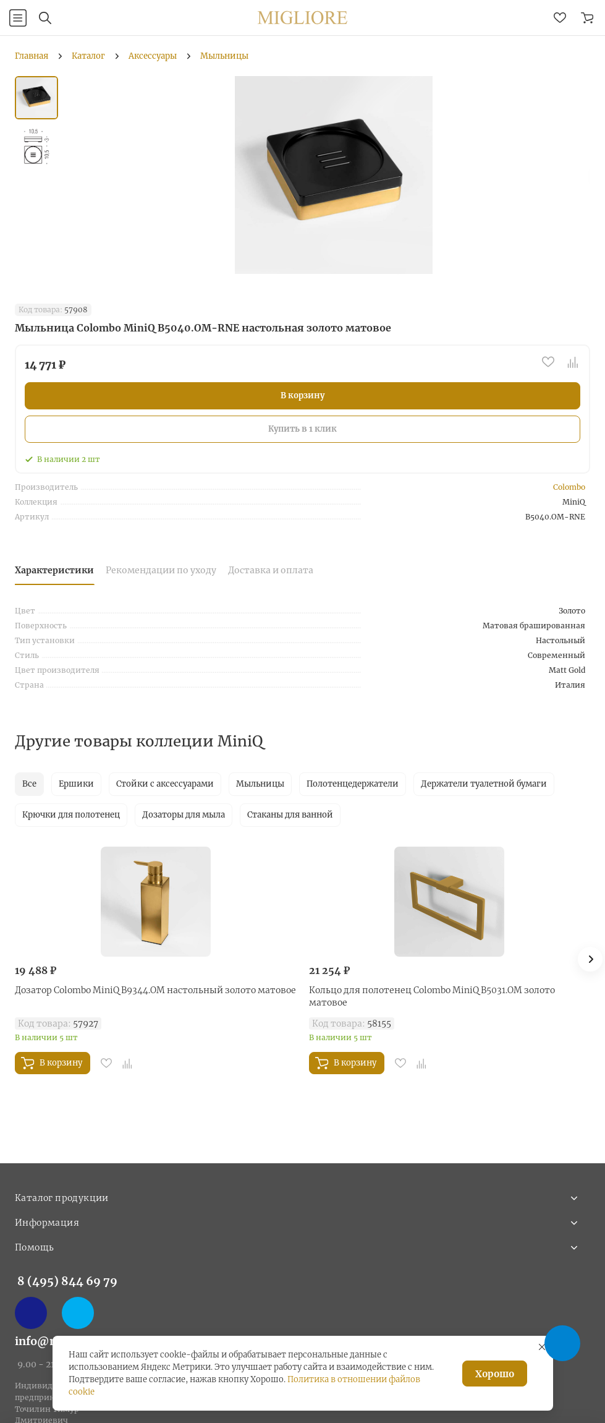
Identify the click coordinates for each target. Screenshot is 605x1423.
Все (29, 784)
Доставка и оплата (270, 570)
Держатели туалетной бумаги (484, 784)
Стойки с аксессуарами (165, 784)
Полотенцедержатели (353, 784)
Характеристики (54, 570)
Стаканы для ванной (290, 815)
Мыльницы (260, 784)
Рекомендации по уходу (161, 570)
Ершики (76, 784)
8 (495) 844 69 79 (67, 1281)
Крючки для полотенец (71, 815)
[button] (590, 959)
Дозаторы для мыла (183, 815)
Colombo (569, 487)
